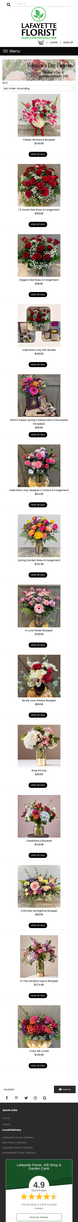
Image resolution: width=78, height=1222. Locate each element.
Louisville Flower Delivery (17, 1147)
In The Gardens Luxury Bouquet (39, 981)
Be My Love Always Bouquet (39, 700)
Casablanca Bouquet (39, 841)
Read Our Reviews (39, 1217)
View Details (38, 154)
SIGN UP (68, 42)
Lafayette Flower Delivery (18, 1137)
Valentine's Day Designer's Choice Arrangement (39, 490)
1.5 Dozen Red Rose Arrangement (39, 210)
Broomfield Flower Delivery (19, 1152)
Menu (14, 51)
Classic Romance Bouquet (39, 140)
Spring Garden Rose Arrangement (39, 560)
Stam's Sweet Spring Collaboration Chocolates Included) (39, 422)
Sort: (5, 83)
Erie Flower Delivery (14, 1142)
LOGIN (53, 42)
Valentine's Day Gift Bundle (39, 350)
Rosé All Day (39, 770)
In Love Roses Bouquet (39, 630)
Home (6, 1118)
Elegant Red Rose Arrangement (39, 280)
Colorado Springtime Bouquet (39, 911)
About (6, 1124)
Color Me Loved (39, 1051)
